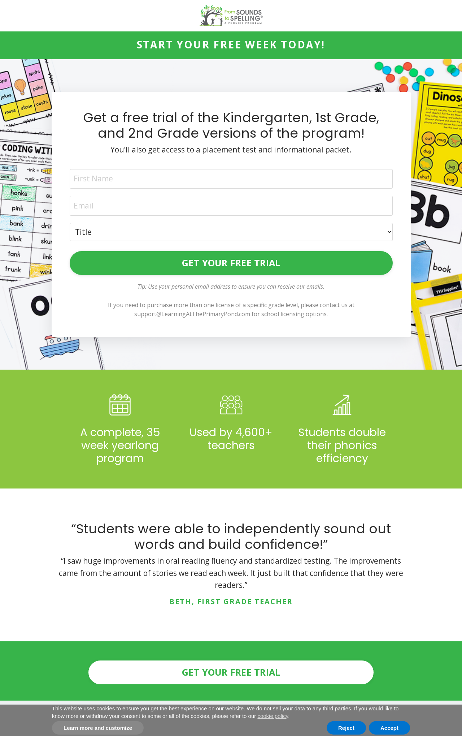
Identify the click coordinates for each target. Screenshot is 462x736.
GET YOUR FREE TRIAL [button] (231, 263)
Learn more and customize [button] (98, 728)
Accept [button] (389, 728)
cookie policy (272, 716)
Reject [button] (346, 728)
